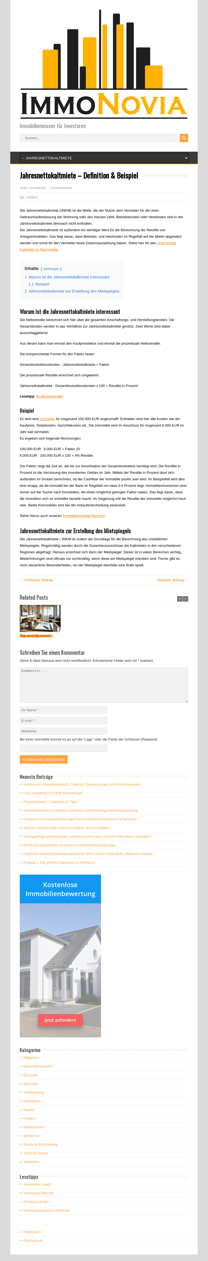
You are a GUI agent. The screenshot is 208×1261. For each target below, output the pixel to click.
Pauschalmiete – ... (33, 635)
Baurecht (31, 1081)
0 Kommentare (61, 188)
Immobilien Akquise (39, 1200)
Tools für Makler (36, 1160)
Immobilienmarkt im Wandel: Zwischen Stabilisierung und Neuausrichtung (81, 817)
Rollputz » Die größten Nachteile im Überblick (59, 869)
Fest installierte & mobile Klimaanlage (53, 800)
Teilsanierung (159, 635)
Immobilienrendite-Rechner (84, 516)
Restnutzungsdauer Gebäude (47, 1217)
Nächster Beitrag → (173, 580)
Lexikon (32, 197)
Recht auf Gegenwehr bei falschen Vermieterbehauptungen (70, 852)
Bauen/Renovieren (38, 1073)
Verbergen (51, 269)
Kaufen (29, 1116)
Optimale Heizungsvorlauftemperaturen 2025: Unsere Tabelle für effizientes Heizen (88, 860)
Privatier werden (36, 1208)
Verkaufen (32, 1168)
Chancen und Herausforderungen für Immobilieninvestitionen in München (81, 826)
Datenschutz (33, 1247)
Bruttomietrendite (49, 396)
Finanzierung (34, 1099)
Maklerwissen (34, 1134)
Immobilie (47, 419)
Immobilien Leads (37, 1191)
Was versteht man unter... (80, 635)
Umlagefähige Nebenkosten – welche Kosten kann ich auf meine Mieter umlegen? (88, 843)
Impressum (32, 1238)
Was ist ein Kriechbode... (123, 635)
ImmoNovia (37, 188)
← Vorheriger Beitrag (36, 580)
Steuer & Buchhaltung (41, 1151)
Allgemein (31, 1064)
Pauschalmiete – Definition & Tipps (51, 808)
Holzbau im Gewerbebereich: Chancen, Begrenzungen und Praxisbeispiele (82, 791)
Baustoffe (31, 1090)
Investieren (32, 1108)
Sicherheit (31, 1142)
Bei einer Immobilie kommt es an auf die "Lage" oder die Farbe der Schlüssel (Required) (88, 746)
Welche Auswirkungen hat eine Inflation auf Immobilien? (67, 834)
